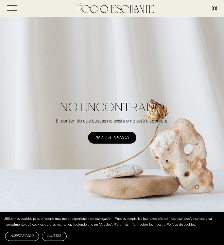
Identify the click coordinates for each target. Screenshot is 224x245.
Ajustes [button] (54, 236)
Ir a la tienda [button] (112, 138)
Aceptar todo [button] (22, 236)
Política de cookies (181, 225)
